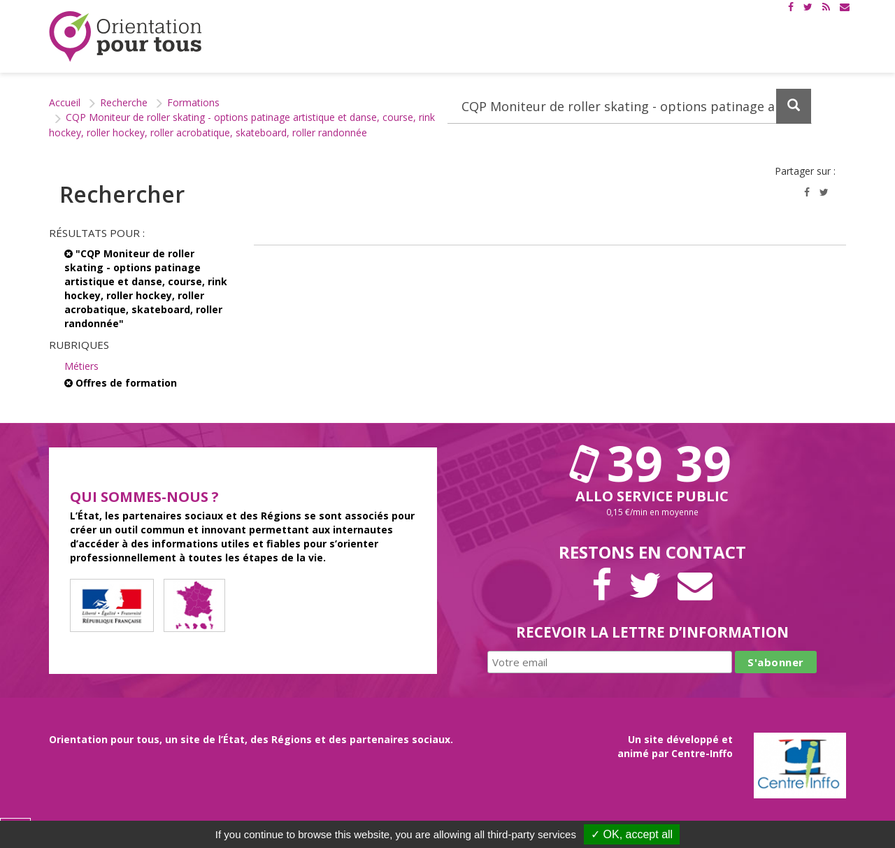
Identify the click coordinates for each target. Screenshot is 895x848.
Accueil (64, 102)
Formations (193, 102)
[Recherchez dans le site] (630, 106)
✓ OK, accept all (632, 834)
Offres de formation (120, 382)
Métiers (81, 366)
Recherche (124, 102)
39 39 (652, 462)
